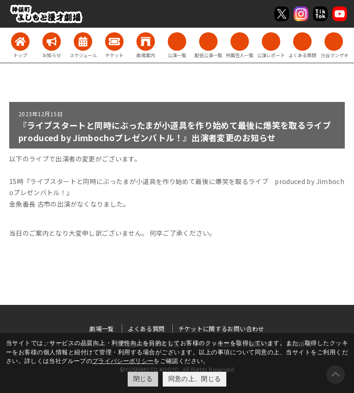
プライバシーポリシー (123, 360)
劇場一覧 (101, 328)
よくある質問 (146, 328)
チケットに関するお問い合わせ (221, 328)
